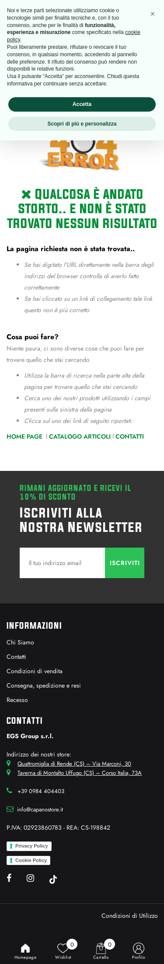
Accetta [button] (82, 104)
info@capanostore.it (40, 809)
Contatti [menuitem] (16, 656)
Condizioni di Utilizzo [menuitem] (129, 915)
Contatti (129, 436)
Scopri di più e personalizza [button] (81, 124)
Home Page (25, 436)
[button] (124, 563)
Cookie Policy (31, 860)
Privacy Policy (31, 845)
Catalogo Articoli (80, 436)
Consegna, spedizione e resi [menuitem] (44, 685)
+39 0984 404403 (40, 791)
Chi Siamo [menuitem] (20, 642)
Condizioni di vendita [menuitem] (35, 671)
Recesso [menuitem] (17, 699)
